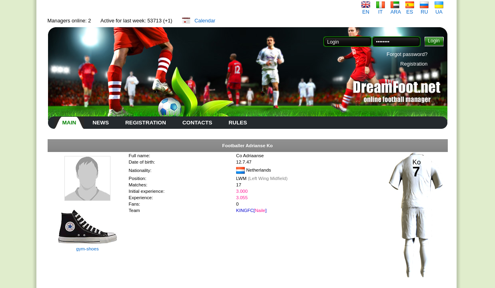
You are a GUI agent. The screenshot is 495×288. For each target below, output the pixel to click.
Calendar (204, 21)
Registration (413, 64)
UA (439, 9)
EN (365, 9)
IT (380, 9)
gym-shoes (87, 248)
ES (409, 9)
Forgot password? (407, 54)
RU (424, 9)
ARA (396, 9)
